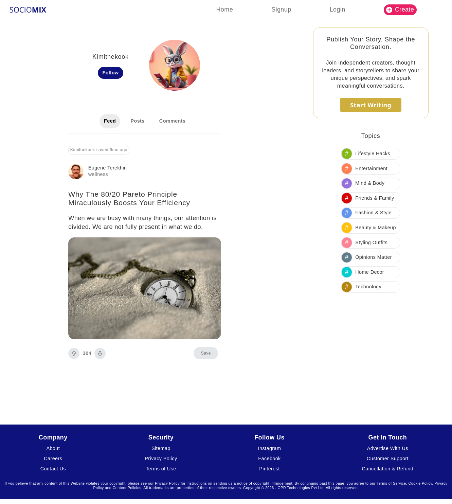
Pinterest (269, 468)
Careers (53, 458)
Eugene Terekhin (107, 167)
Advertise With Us (387, 448)
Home (224, 9)
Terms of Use (161, 468)
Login (337, 9)
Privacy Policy (161, 458)
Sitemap (160, 448)
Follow (110, 72)
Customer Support (388, 458)
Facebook (269, 458)
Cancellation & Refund (388, 468)
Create (400, 9)
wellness (98, 174)
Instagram (269, 448)
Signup (281, 9)
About (53, 448)
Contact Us (53, 468)
